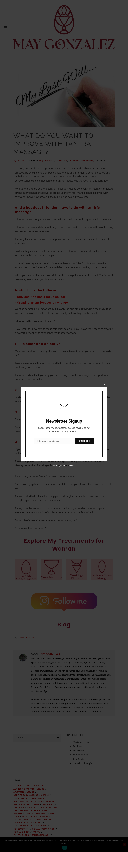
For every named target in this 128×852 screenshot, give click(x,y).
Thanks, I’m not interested (64, 465)
